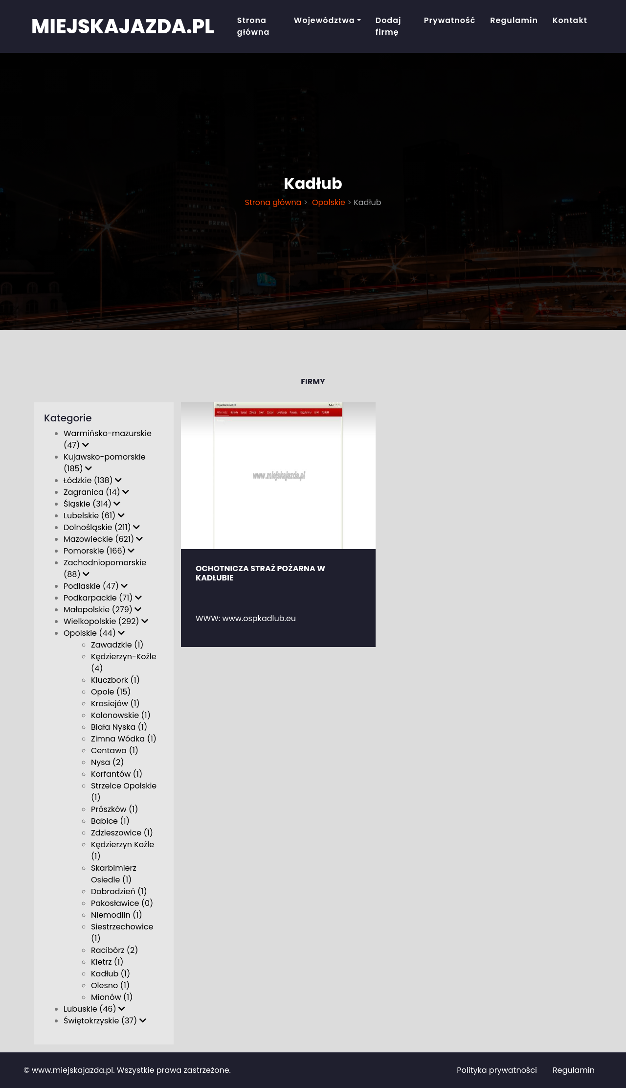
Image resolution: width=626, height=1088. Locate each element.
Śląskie (92, 503)
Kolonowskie (121, 715)
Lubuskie (94, 1009)
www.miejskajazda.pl (72, 1070)
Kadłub (110, 973)
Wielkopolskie (106, 621)
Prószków (114, 809)
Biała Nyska (119, 727)
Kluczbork (115, 680)
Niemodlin (116, 915)
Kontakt (570, 20)
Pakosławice (122, 903)
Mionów (112, 997)
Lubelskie (94, 515)
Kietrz (107, 962)
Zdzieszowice (122, 832)
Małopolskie (102, 609)
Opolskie (327, 202)
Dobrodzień (119, 891)
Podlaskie (96, 586)
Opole (111, 691)
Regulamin (514, 20)
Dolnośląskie (102, 527)
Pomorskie (99, 550)
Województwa (324, 20)
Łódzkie (93, 480)
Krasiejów (115, 703)
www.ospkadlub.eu (259, 618)
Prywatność (450, 20)
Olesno (110, 985)
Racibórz (114, 950)
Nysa (107, 762)
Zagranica (96, 492)
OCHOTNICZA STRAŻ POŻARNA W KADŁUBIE (260, 573)
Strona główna (253, 26)
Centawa (114, 750)
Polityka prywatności (497, 1070)
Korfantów (116, 774)
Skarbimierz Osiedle (113, 873)
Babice (110, 821)
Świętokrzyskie (105, 1020)
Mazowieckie (103, 539)
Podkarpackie (103, 597)
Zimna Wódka (123, 738)
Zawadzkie (117, 644)
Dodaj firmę (389, 26)
